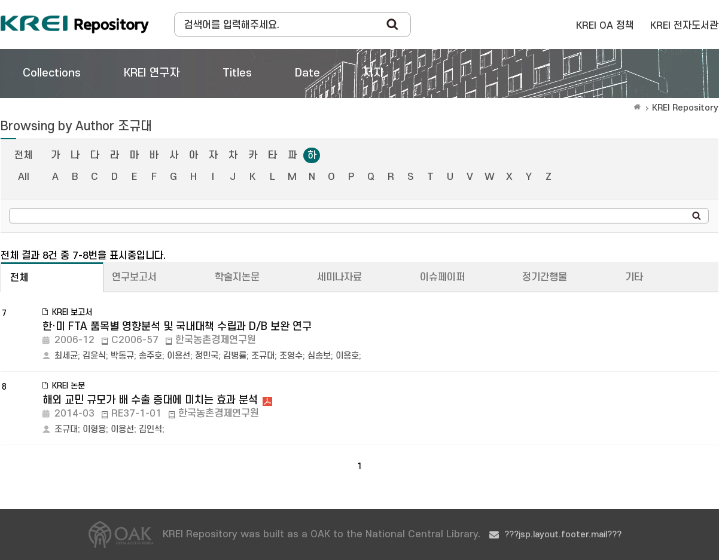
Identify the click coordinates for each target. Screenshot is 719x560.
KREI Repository (685, 108)
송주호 (150, 356)
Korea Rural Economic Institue (75, 24)
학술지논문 (237, 277)
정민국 (206, 356)
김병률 (234, 356)
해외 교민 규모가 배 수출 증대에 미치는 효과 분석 (150, 400)
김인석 (150, 429)
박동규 (122, 356)
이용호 (347, 356)
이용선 (178, 356)
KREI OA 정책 (605, 25)
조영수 (291, 356)
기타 (634, 277)
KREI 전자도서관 (684, 25)
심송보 (319, 356)
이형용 (94, 429)
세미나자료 (339, 277)
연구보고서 (134, 277)
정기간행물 (544, 277)
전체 (23, 155)
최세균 (66, 356)
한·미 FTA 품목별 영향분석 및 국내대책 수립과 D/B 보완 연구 (177, 326)
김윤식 (94, 356)
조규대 (263, 356)
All (23, 177)
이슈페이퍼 (442, 277)
